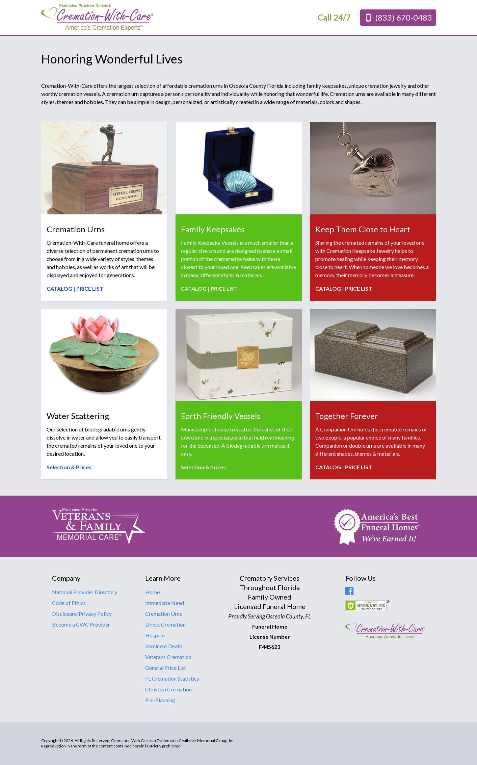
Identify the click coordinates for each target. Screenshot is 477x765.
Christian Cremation (168, 689)
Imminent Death (163, 646)
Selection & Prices (69, 467)
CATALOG (59, 288)
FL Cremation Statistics (172, 678)
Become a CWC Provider (81, 624)
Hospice (155, 635)
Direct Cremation (165, 624)
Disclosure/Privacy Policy (82, 613)
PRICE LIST (89, 288)
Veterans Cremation (168, 657)
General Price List (165, 667)
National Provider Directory (84, 592)
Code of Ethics (69, 603)
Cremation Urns (163, 613)
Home (152, 592)
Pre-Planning (160, 700)
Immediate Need (164, 603)
